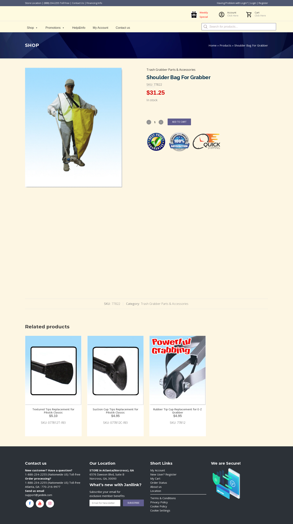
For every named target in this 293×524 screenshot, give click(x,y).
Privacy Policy (159, 502)
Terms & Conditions (163, 498)
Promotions (55, 27)
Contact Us (78, 3)
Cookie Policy (158, 506)
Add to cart (179, 122)
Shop (32, 27)
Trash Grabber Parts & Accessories (170, 70)
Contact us (123, 27)
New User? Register (163, 474)
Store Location (33, 3)
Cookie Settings (160, 510)
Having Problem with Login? (232, 3)
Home (213, 45)
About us (156, 487)
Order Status (158, 482)
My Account (100, 27)
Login (253, 3)
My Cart (155, 478)
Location (155, 491)
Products (225, 45)
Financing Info (94, 3)
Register (263, 3)
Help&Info (78, 27)
